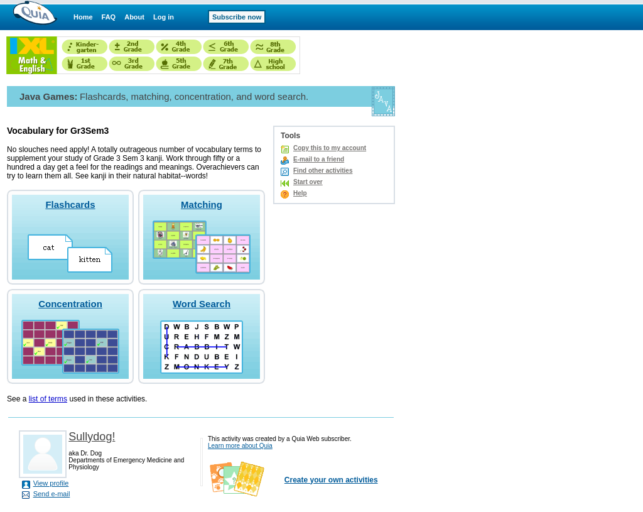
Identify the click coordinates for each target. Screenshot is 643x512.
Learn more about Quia (240, 445)
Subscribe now (236, 17)
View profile (51, 483)
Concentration (70, 303)
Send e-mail (51, 494)
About (134, 17)
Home (83, 17)
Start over (308, 181)
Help (300, 193)
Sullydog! (91, 436)
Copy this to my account (329, 147)
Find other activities (322, 170)
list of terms (48, 399)
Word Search (201, 303)
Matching (201, 204)
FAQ (109, 17)
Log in (163, 17)
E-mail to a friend (318, 159)
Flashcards (70, 204)
